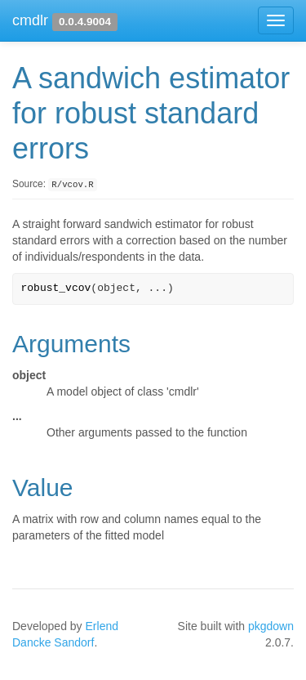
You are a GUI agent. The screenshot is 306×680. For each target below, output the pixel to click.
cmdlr (30, 20)
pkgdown (271, 626)
